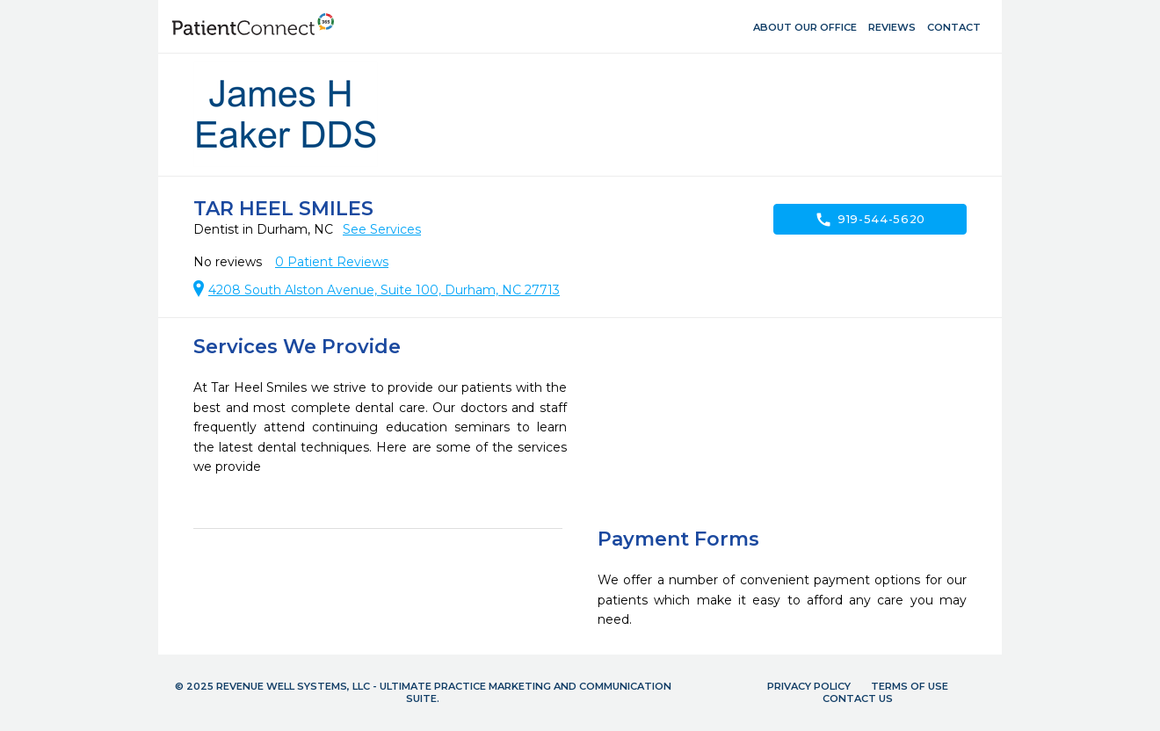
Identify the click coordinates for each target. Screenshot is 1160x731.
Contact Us (858, 698)
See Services (382, 229)
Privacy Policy (809, 686)
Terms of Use (909, 686)
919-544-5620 (870, 219)
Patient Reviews (331, 262)
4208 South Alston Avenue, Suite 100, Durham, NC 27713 (384, 290)
